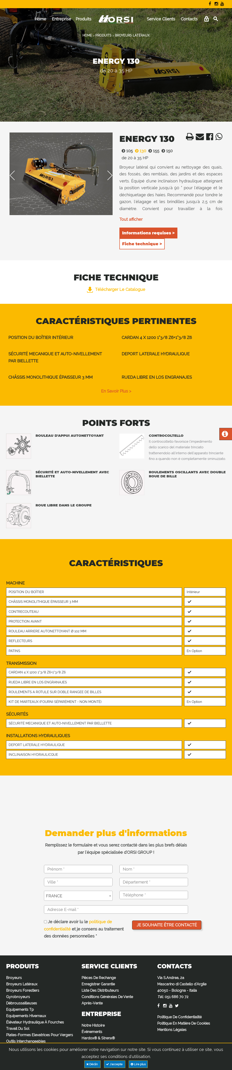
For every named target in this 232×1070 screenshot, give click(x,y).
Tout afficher (131, 219)
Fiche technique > (142, 243)
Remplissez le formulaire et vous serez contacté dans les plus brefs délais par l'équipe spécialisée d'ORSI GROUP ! (116, 849)
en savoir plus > (116, 391)
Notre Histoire (93, 1025)
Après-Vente (92, 1003)
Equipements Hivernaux (26, 1016)
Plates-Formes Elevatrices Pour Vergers (39, 1035)
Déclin (92, 1064)
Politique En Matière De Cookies (183, 1023)
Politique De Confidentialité (179, 1017)
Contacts (189, 19)
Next (107, 175)
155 (152, 150)
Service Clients (161, 19)
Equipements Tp (20, 1009)
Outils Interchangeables (26, 1041)
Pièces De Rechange (99, 978)
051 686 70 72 (176, 997)
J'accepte (114, 1064)
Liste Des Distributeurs (100, 990)
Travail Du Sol (17, 1028)
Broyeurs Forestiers (22, 990)
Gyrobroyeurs (18, 997)
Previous (15, 175)
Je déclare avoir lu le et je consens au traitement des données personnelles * (84, 928)
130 (139, 150)
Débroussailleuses (21, 1003)
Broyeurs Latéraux (21, 984)
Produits (83, 19)
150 (166, 150)
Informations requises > (148, 233)
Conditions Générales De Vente (107, 997)
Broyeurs (14, 978)
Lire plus (138, 1064)
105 (126, 150)
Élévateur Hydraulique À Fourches (35, 1022)
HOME (87, 35)
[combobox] (78, 896)
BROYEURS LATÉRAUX (132, 35)
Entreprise (61, 19)
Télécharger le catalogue (116, 289)
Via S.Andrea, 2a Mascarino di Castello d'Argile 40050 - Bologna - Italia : (181, 987)
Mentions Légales (171, 1030)
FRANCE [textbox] (54, 895)
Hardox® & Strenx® (98, 1038)
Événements (92, 1032)
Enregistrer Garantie (98, 984)
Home (40, 19)
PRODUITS (103, 35)
